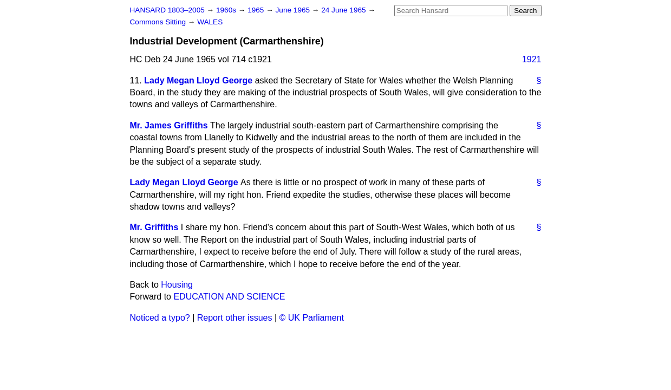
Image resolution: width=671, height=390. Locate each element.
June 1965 (294, 10)
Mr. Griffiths (154, 227)
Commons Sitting (159, 22)
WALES (210, 22)
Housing (177, 284)
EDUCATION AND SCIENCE (229, 296)
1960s (227, 10)
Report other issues (234, 317)
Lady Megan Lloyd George (198, 80)
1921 (532, 59)
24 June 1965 (344, 10)
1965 (256, 10)
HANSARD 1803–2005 (167, 10)
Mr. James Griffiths (169, 125)
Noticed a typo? (160, 317)
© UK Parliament (311, 317)
